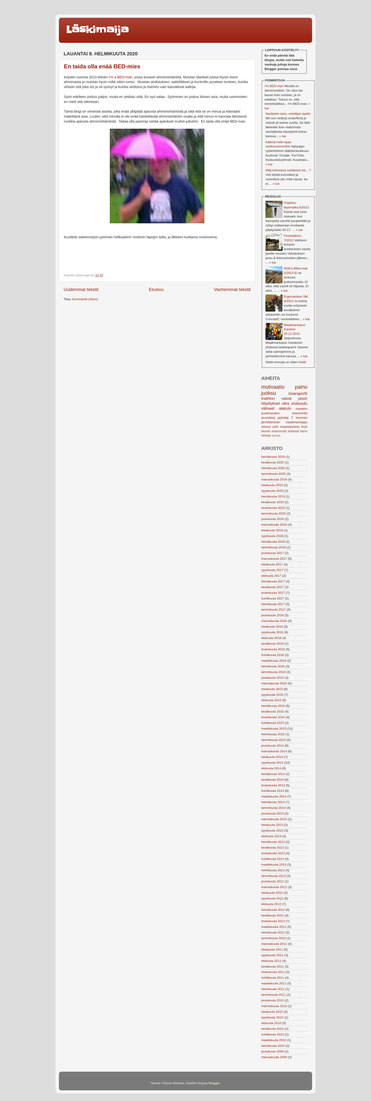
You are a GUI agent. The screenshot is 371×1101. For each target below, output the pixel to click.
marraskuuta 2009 (274, 1057)
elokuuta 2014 (271, 768)
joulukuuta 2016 (272, 615)
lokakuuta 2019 (272, 485)
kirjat (304, 426)
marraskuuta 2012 (274, 887)
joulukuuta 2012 (272, 881)
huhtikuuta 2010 (272, 1034)
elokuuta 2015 (271, 700)
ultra (285, 403)
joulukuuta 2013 (272, 813)
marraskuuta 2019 (274, 479)
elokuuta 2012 (271, 904)
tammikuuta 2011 (273, 994)
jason (302, 398)
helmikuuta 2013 (273, 870)
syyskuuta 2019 (272, 491)
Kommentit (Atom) (85, 299)
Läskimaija (97, 30)
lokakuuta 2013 (272, 825)
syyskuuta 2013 (272, 830)
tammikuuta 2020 (273, 474)
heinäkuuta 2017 (273, 581)
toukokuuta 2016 (273, 649)
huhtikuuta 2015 (272, 723)
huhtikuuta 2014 (272, 791)
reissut (266, 426)
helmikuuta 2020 (273, 468)
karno (303, 431)
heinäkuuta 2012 (273, 910)
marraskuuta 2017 (274, 558)
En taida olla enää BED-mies (102, 66)
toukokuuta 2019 (273, 508)
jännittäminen (270, 422)
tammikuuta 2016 (273, 672)
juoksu (268, 393)
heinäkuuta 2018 (273, 541)
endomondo (279, 431)
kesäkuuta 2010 (272, 1029)
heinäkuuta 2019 (273, 496)
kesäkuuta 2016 (272, 643)
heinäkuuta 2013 (273, 842)
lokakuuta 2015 (272, 689)
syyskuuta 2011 (272, 955)
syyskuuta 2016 (272, 632)
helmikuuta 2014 (273, 802)
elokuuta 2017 (271, 575)
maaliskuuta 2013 (273, 864)
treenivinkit (299, 413)
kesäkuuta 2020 (272, 462)
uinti (275, 426)
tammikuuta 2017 (273, 609)
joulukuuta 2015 (272, 677)
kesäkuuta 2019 (272, 502)
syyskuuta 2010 (272, 1017)
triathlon (268, 398)
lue (267, 108)
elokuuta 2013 (271, 836)
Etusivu (156, 289)
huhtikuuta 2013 (272, 859)
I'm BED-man (274, 86)
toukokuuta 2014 (273, 785)
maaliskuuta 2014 (273, 796)
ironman (301, 417)
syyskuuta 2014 (272, 762)
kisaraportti (298, 393)
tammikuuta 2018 (273, 547)
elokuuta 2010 (271, 1023)
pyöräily (283, 417)
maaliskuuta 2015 (273, 728)
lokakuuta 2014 (272, 757)
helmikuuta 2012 (273, 932)
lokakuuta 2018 (272, 530)
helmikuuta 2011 (273, 989)
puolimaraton (270, 413)
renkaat (266, 435)
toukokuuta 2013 (273, 853)
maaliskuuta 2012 (273, 927)
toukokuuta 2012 (273, 921)
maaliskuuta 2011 (273, 983)
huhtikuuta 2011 (272, 977)
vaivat (287, 398)
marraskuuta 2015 (274, 683)
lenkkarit (293, 431)
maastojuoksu (290, 426)
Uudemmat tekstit (81, 289)
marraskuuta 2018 (274, 524)
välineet (267, 408)
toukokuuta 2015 (273, 717)
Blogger (214, 1083)
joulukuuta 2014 (272, 745)
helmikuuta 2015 (273, 734)
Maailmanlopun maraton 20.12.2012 (294, 329)
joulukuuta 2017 (272, 553)
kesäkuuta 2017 (272, 587)
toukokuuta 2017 (273, 593)
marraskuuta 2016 (274, 621)
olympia (276, 435)
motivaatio (272, 387)
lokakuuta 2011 (272, 949)
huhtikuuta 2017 (272, 598)
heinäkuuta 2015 (273, 706)
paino (301, 387)
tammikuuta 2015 (273, 740)
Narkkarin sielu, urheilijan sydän (288, 113)
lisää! (302, 362)
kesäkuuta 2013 (272, 847)
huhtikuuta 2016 (272, 655)
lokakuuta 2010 (272, 1011)
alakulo (285, 408)
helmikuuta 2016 (273, 666)
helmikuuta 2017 (273, 604)
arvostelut (268, 417)
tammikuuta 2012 (273, 938)
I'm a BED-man (120, 77)
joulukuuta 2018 (272, 519)
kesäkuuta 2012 (272, 915)
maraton (301, 408)
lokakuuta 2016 (272, 626)
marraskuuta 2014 (274, 751)
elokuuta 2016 (271, 638)
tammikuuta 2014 (273, 808)
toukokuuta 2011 (273, 972)
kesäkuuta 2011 (272, 966)
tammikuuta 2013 (273, 876)
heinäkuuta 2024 (273, 456)
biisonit (265, 431)
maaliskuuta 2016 (273, 660)
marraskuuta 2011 (274, 944)
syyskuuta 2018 (272, 536)
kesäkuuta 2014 (272, 779)
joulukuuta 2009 (272, 1051)
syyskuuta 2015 (272, 694)
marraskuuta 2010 (274, 1006)
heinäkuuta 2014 (273, 774)
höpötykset (270, 403)
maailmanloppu (296, 422)
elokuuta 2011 (271, 961)
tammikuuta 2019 (273, 513)
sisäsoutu (299, 403)
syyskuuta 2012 (272, 898)
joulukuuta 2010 (272, 1000)
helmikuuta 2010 (273, 1046)
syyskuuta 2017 (272, 570)
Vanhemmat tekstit (232, 289)
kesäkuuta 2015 (272, 711)
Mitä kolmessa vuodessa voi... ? (288, 170)
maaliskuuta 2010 (273, 1040)
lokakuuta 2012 (272, 892)
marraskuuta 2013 (274, 819)
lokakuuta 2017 (272, 564)
